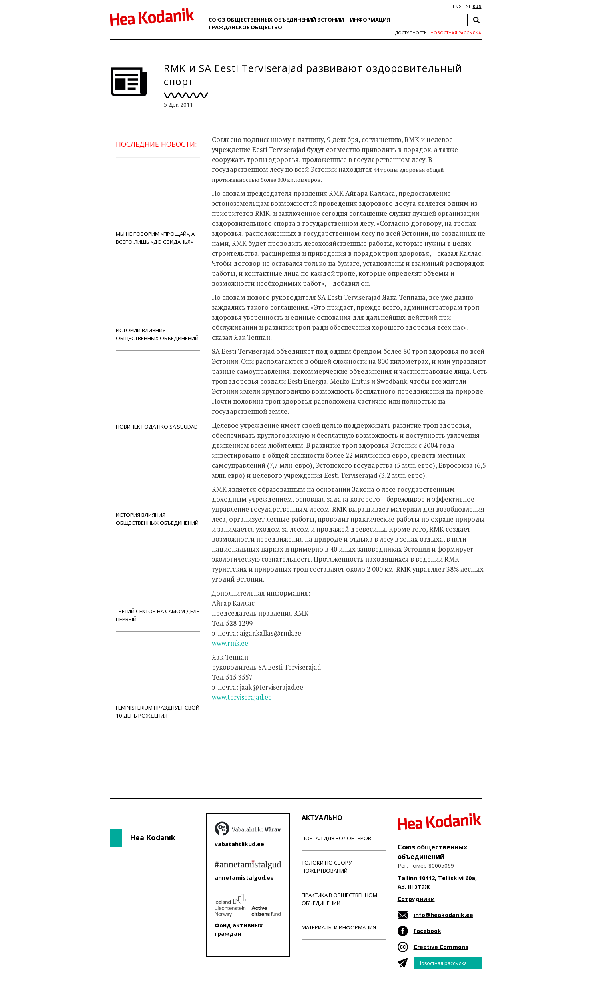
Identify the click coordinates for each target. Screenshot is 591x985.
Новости (233, 728)
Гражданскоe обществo (245, 27)
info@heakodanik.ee (443, 915)
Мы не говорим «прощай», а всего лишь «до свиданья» (158, 205)
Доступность (410, 33)
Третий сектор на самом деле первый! (158, 583)
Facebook (427, 931)
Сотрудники (416, 899)
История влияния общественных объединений (158, 486)
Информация (370, 19)
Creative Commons (441, 947)
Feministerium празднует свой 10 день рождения (158, 679)
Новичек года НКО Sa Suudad (158, 394)
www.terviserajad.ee (242, 697)
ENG (457, 6)
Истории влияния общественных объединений (158, 302)
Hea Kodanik (152, 837)
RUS (476, 6)
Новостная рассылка (455, 33)
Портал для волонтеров (336, 838)
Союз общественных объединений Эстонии (276, 19)
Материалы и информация (339, 927)
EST (467, 6)
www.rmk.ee (230, 643)
